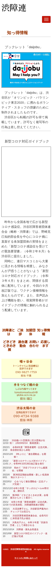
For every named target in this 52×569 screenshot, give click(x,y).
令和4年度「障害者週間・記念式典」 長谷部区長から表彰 (29, 448)
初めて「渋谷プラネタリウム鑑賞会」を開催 (29, 469)
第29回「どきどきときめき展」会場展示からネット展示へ (29, 496)
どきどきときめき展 (9, 345)
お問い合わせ (34, 343)
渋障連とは (8, 332)
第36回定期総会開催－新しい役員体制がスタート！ (30, 476)
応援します (45, 343)
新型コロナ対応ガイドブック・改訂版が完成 (29, 534)
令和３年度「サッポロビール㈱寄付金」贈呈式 (31, 489)
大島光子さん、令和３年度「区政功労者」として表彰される (29, 523)
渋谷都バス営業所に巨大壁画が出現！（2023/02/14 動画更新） (27, 441)
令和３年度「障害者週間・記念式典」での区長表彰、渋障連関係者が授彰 (29, 503)
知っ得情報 (43, 332)
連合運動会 (22, 343)
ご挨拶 (20, 332)
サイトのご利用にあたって (26, 558)
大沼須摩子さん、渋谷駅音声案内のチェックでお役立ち (29, 510)
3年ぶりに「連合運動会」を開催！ (30, 455)
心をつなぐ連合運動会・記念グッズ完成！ (30, 482)
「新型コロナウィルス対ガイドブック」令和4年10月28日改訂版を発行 (28, 462)
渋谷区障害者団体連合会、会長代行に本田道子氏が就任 (29, 517)
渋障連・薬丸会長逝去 (26, 529)
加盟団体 (30, 332)
